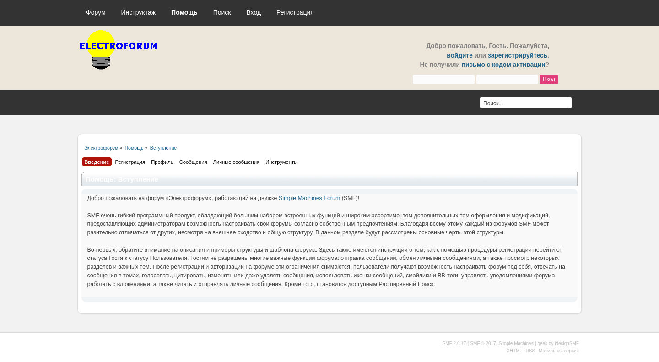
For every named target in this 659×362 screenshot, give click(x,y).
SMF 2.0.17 (454, 343)
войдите (460, 55)
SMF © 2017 (483, 343)
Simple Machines (516, 343)
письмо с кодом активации (504, 64)
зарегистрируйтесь (517, 55)
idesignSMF (567, 343)
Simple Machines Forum (309, 198)
